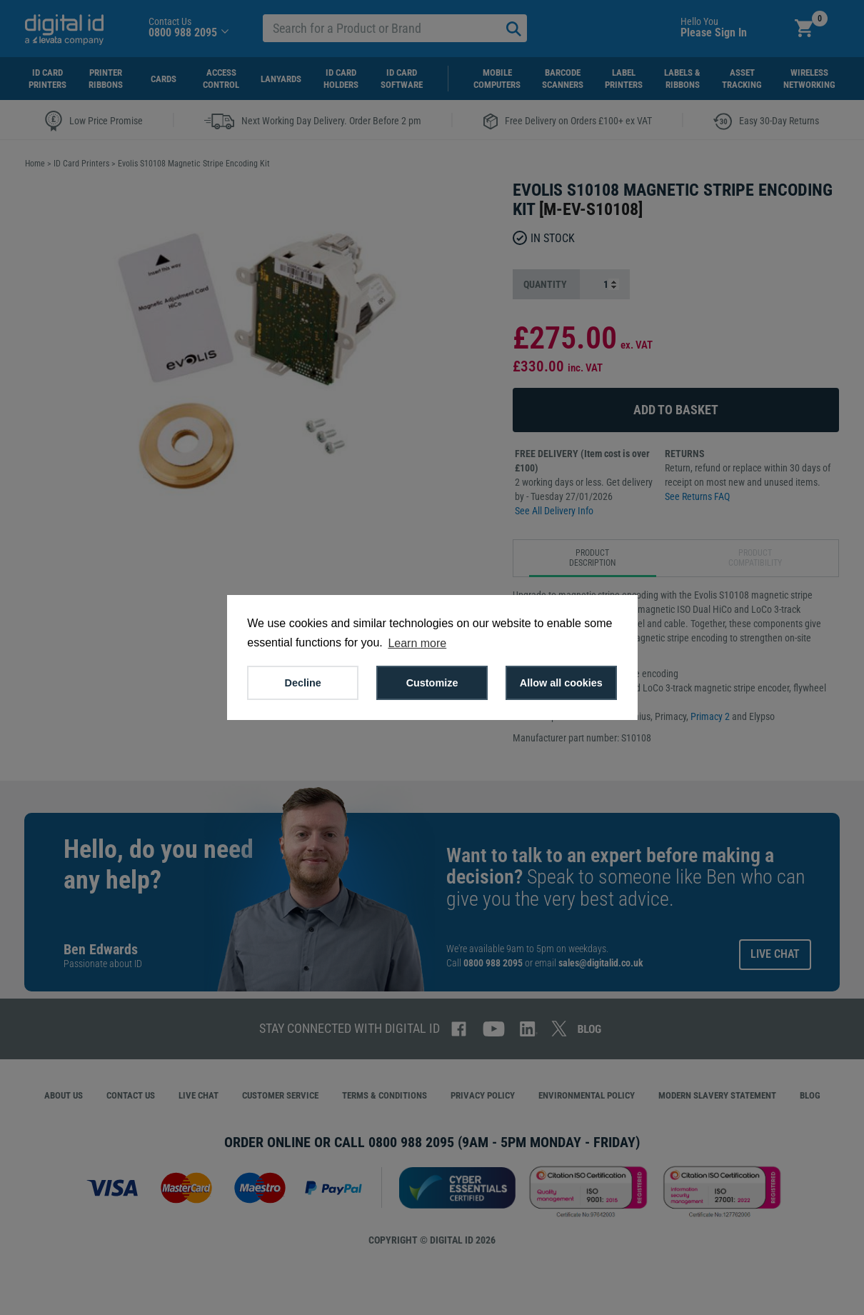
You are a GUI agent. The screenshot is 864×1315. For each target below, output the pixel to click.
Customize (432, 683)
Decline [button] (303, 683)
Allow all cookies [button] (561, 683)
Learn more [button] (417, 643)
